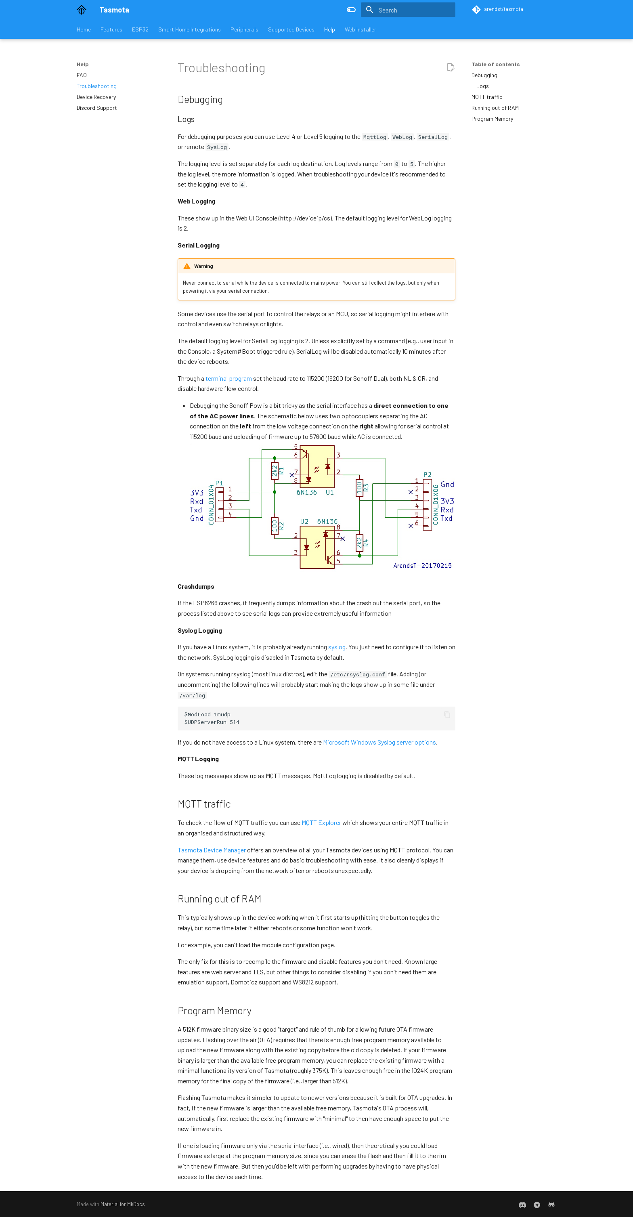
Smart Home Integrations (189, 29)
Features (111, 29)
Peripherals (244, 29)
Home (84, 29)
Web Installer (360, 29)
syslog (337, 646)
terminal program (228, 378)
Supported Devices (291, 29)
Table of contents (496, 64)
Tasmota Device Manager (212, 850)
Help (329, 29)
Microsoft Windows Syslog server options (379, 742)
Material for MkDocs (123, 1204)
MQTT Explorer (321, 822)
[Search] (408, 9)
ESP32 (140, 29)
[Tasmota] (81, 10)
